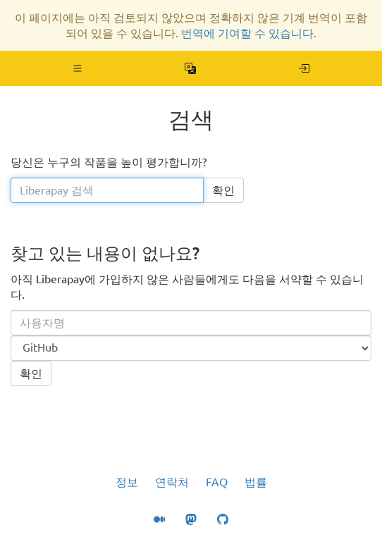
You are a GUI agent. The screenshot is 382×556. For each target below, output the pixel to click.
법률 (256, 482)
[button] (77, 68)
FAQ (217, 482)
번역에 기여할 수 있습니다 (247, 33)
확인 (223, 190)
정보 (127, 482)
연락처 (172, 482)
